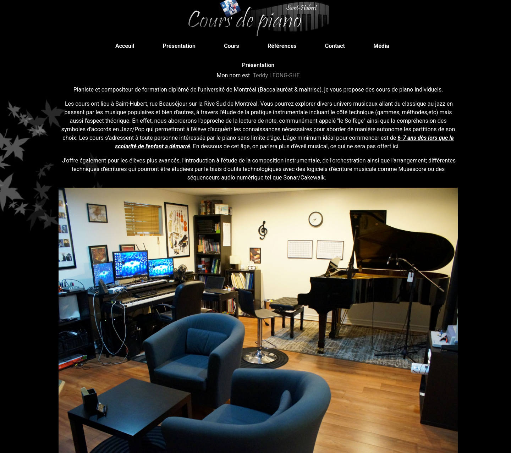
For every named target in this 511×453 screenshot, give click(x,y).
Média (383, 45)
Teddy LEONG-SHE (276, 75)
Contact (337, 45)
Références (284, 45)
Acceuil (126, 45)
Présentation (181, 45)
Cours (233, 45)
